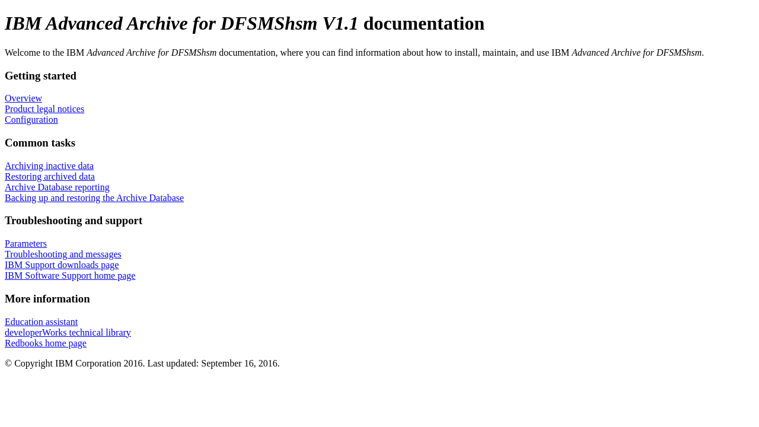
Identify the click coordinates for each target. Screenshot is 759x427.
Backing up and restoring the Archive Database (94, 198)
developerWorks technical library (68, 332)
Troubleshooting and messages (63, 254)
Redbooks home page (46, 343)
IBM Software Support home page (70, 275)
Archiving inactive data (49, 166)
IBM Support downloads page (62, 265)
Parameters (26, 243)
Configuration (31, 119)
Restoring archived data (50, 176)
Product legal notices (44, 109)
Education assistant (41, 322)
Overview (23, 98)
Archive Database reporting (57, 187)
